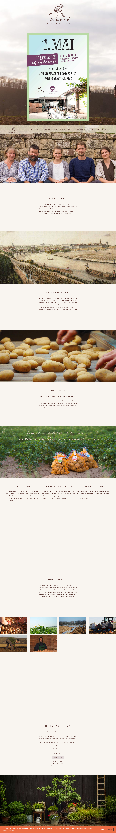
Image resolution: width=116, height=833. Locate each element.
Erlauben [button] (110, 829)
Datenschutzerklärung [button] (8, 830)
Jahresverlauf (79, 130)
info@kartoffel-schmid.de (58, 766)
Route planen (58, 757)
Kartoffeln (65, 130)
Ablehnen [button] (103, 829)
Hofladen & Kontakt (98, 130)
